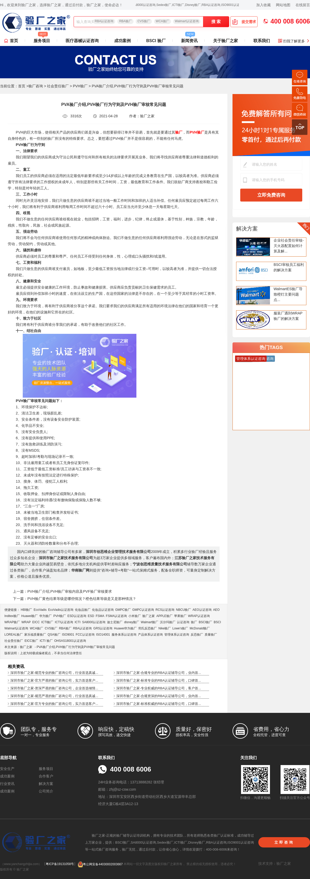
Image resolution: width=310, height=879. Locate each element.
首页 (14, 40)
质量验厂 (211, 634)
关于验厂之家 (225, 40)
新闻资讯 (189, 39)
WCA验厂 (162, 21)
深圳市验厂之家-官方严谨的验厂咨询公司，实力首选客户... (54, 680)
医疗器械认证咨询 (82, 40)
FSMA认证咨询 (116, 616)
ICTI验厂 (47, 622)
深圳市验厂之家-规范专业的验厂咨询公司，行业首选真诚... (54, 673)
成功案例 (122, 40)
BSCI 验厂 (156, 40)
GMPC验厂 (123, 610)
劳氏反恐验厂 (147, 628)
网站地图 (283, 5)
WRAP (26, 622)
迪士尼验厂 (114, 622)
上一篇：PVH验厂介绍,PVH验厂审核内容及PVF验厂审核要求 (62, 591)
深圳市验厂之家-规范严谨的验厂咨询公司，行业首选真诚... (54, 696)
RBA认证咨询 (104, 21)
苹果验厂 (180, 616)
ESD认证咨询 (76, 616)
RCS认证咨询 (165, 610)
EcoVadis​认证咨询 (60, 610)
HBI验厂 (26, 610)
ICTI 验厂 (46, 641)
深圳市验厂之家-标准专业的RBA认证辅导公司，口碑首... (158, 680)
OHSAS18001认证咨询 (70, 641)
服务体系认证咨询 (124, 634)
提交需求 (244, 22)
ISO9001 (68, 634)
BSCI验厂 (205, 622)
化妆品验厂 (82, 610)
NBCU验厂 (183, 610)
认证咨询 (183, 622)
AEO (216, 610)
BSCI (217, 622)
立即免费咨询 (271, 195)
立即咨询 (284, 842)
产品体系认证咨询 (150, 634)
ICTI (78, 622)
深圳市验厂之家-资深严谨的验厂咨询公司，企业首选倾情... (54, 688)
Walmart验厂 (149, 622)
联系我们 (261, 40)
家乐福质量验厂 (35, 634)
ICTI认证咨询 (64, 622)
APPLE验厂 (164, 616)
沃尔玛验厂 (167, 622)
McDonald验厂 (200, 628)
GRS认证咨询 (102, 628)
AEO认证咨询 (201, 610)
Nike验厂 (164, 628)
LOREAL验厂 (13, 634)
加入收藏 (263, 5)
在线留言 (303, 5)
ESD (91, 616)
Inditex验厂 (12, 616)
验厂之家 (148, 616)
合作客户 (46, 776)
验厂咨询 (35, 86)
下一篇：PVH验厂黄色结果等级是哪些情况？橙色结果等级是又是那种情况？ (74, 599)
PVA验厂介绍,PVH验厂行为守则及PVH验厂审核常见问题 (76, 647)
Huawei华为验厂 (125, 628)
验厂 (194, 622)
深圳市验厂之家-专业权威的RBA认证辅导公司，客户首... (158, 688)
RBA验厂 (125, 21)
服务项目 (42, 39)
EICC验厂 (31, 641)
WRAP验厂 (12, 622)
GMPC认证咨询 (143, 610)
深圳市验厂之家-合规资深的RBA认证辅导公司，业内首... (158, 696)
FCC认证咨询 (85, 634)
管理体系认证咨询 (176, 634)
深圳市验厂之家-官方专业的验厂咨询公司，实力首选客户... (54, 704)
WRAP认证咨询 (199, 616)
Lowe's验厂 (180, 628)
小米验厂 (134, 616)
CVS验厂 (143, 21)
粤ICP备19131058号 (60, 864)
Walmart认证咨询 (187, 21)
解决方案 (247, 229)
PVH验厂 (80, 86)
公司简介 (46, 791)
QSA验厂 (54, 634)
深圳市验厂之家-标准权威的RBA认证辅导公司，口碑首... (158, 704)
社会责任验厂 (58, 86)
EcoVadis (40, 610)
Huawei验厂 (29, 616)
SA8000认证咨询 (94, 622)
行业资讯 (7, 784)
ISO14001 (103, 634)
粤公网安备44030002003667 (100, 864)
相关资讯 (16, 666)
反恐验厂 (197, 634)
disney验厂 (131, 622)
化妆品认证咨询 (103, 610)
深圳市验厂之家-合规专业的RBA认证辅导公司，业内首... (158, 673)
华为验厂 (45, 616)
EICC (36, 622)
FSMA (100, 616)
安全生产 (7, 769)
